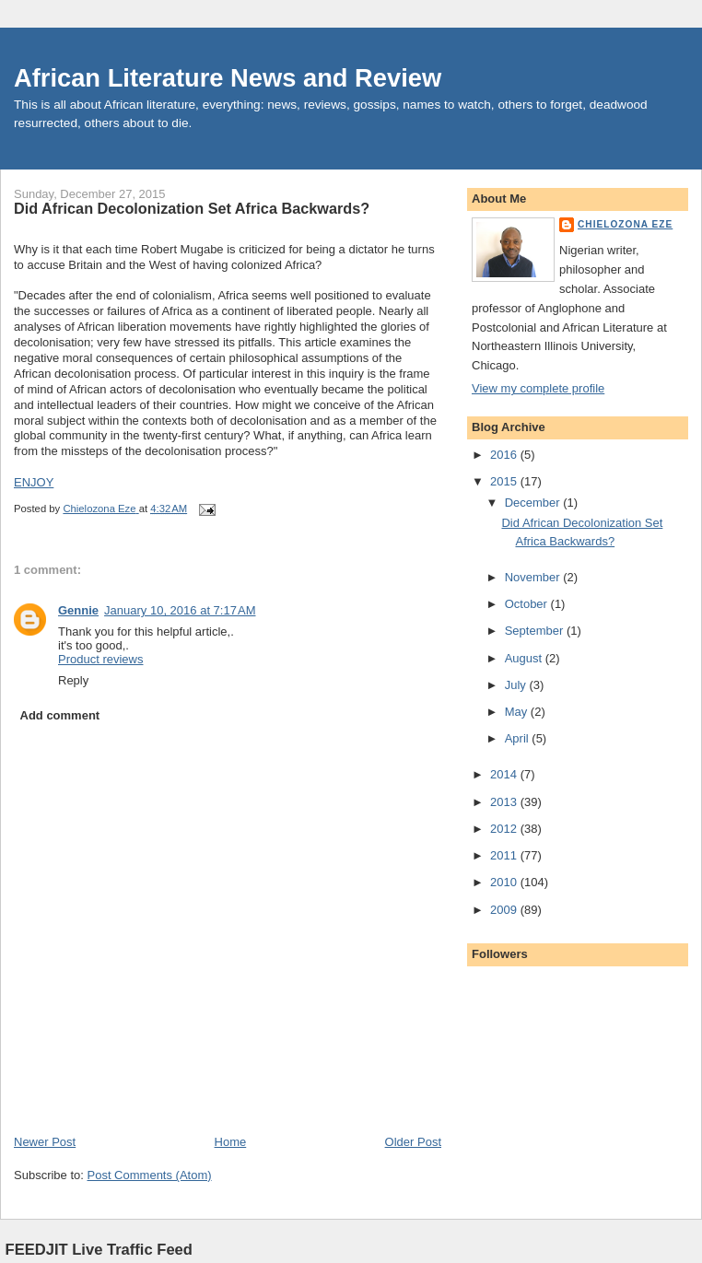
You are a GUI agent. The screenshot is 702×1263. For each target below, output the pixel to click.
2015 (505, 481)
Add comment (60, 715)
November (534, 577)
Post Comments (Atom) (150, 1175)
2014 (505, 774)
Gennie (78, 610)
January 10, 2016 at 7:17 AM (179, 610)
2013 (505, 802)
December (534, 502)
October (528, 604)
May (518, 712)
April (518, 738)
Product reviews (100, 659)
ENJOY (33, 482)
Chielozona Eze (625, 224)
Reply (73, 680)
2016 (505, 455)
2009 (505, 910)
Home (231, 1142)
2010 (505, 882)
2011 (505, 855)
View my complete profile (538, 388)
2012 (505, 829)
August (525, 658)
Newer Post (45, 1142)
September (536, 630)
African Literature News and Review (227, 78)
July (517, 685)
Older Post (413, 1142)
